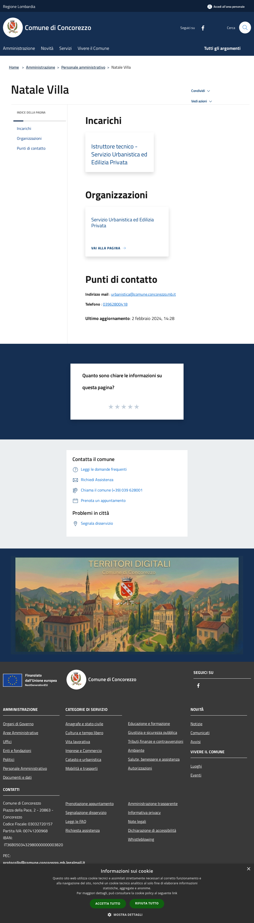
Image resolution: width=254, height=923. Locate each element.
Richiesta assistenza (82, 830)
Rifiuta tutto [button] (147, 903)
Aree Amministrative (20, 733)
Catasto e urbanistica (83, 759)
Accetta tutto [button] (107, 903)
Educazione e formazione (149, 723)
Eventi (195, 775)
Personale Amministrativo (25, 768)
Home (14, 67)
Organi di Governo (18, 724)
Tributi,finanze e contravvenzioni (155, 741)
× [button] (248, 869)
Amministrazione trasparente (153, 804)
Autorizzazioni (140, 768)
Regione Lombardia (19, 6)
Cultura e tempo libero (84, 733)
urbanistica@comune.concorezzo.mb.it (143, 294)
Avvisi (195, 742)
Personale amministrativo (83, 67)
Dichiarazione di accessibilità (152, 830)
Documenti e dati (17, 777)
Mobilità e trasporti (81, 768)
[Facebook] (201, 27)
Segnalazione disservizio (85, 812)
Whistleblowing (141, 839)
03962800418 (115, 304)
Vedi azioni (202, 101)
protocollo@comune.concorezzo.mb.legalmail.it (44, 862)
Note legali (137, 821)
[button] (127, 914)
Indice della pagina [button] (31, 112)
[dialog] (127, 893)
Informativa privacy (144, 812)
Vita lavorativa (77, 742)
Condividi (201, 91)
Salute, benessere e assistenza (154, 759)
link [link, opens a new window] (174, 893)
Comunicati (200, 733)
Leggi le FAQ (75, 821)
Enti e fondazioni (17, 750)
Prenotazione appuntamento (89, 804)
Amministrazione (40, 67)
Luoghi (196, 766)
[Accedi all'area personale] (226, 6)
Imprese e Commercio (83, 750)
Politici (8, 759)
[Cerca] (245, 27)
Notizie (196, 724)
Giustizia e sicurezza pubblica (152, 732)
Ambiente (136, 750)
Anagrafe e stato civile (84, 724)
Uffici (7, 742)
